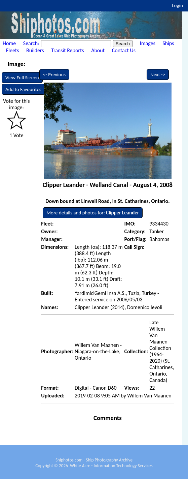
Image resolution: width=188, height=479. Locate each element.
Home (9, 43)
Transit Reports (67, 50)
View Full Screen (22, 77)
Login (177, 5)
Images (147, 43)
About (98, 50)
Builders (35, 50)
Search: (31, 43)
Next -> (157, 74)
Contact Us (124, 50)
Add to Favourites (23, 89)
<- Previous (54, 74)
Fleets (12, 50)
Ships (168, 43)
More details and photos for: (92, 213)
